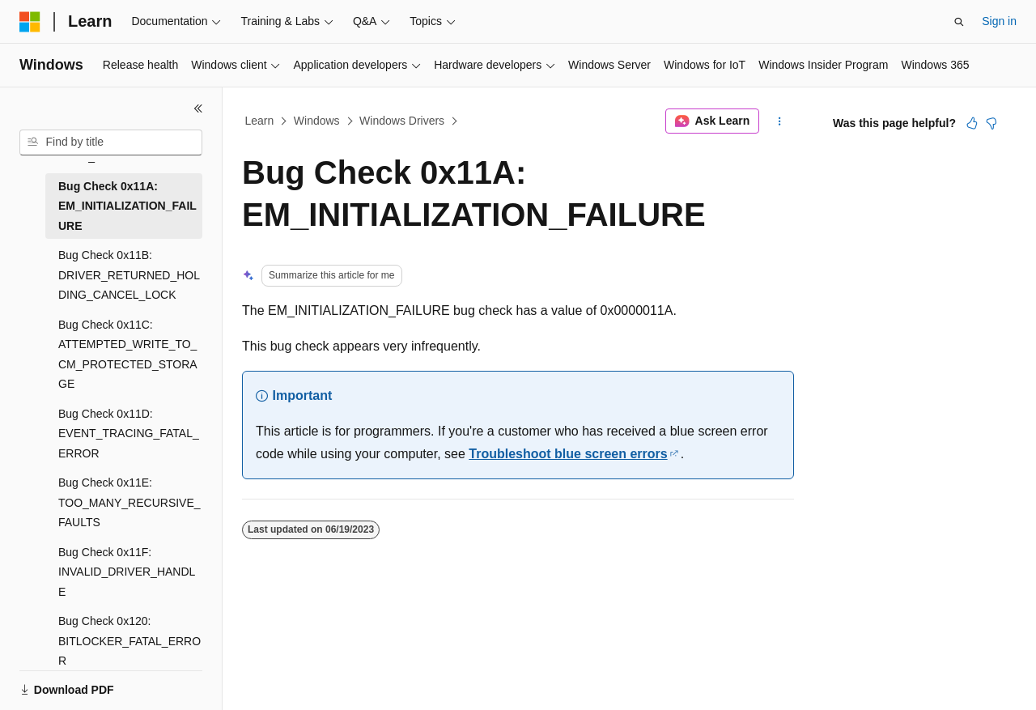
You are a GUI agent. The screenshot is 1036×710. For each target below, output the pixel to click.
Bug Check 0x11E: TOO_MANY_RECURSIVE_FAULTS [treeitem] (129, 502)
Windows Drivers (401, 120)
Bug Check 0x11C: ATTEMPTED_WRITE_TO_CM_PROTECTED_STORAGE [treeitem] (127, 354)
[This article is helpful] (972, 123)
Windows (317, 120)
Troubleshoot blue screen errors (568, 454)
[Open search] (959, 21)
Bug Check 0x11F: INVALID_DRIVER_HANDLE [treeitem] (126, 572)
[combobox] (110, 142)
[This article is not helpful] (991, 123)
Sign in (999, 21)
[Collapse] (198, 108)
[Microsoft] (29, 21)
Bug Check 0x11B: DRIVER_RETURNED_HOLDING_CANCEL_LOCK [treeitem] (129, 275)
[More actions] (780, 121)
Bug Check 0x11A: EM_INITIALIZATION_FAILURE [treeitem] (127, 206)
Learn (259, 120)
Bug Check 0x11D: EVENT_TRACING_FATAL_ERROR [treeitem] (128, 433)
